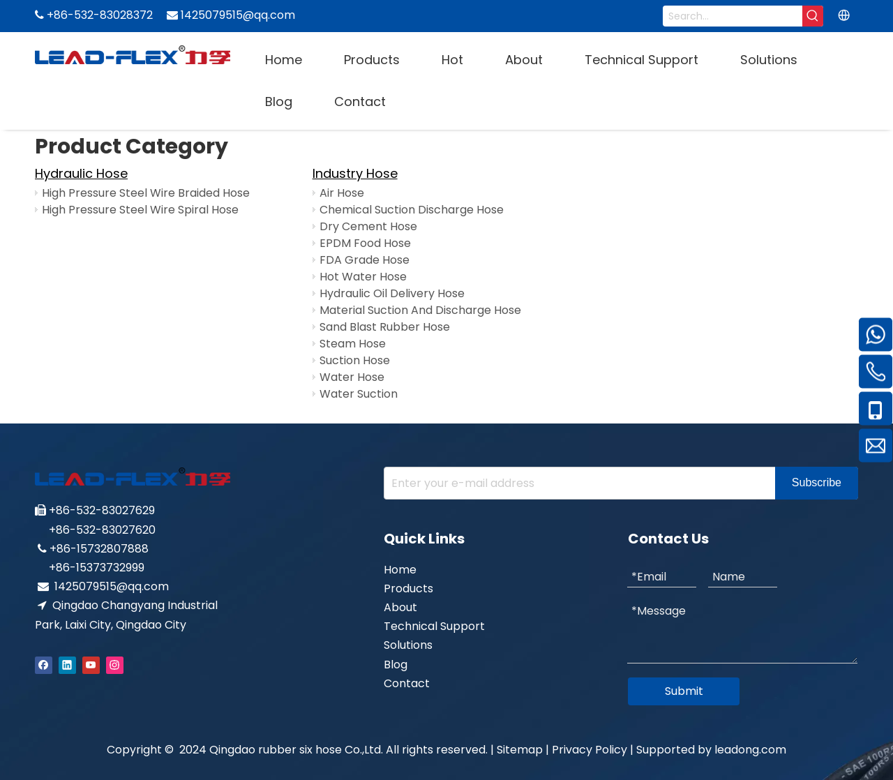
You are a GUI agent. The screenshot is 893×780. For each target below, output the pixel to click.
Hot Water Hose (363, 277)
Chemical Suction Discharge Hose (412, 210)
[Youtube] (91, 664)
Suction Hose (355, 360)
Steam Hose (353, 344)
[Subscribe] (816, 483)
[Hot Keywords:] (812, 16)
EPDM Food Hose (365, 243)
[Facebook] (43, 664)
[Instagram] (114, 664)
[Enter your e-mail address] (576, 483)
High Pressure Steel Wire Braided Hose (146, 193)
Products (408, 588)
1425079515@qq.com (111, 586)
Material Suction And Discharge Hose (420, 310)
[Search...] (732, 16)
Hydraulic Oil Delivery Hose (392, 293)
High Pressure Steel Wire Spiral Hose (140, 210)
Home (400, 570)
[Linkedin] (67, 664)
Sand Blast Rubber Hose (385, 327)
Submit (684, 691)
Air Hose (342, 193)
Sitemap (520, 750)
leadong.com (750, 750)
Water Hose (352, 377)
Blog (395, 665)
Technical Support (434, 626)
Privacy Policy (589, 750)
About (400, 607)
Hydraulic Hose (81, 173)
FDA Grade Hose (365, 260)
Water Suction (359, 394)
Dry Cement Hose (368, 226)
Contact (407, 683)
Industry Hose (355, 173)
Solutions (408, 645)
